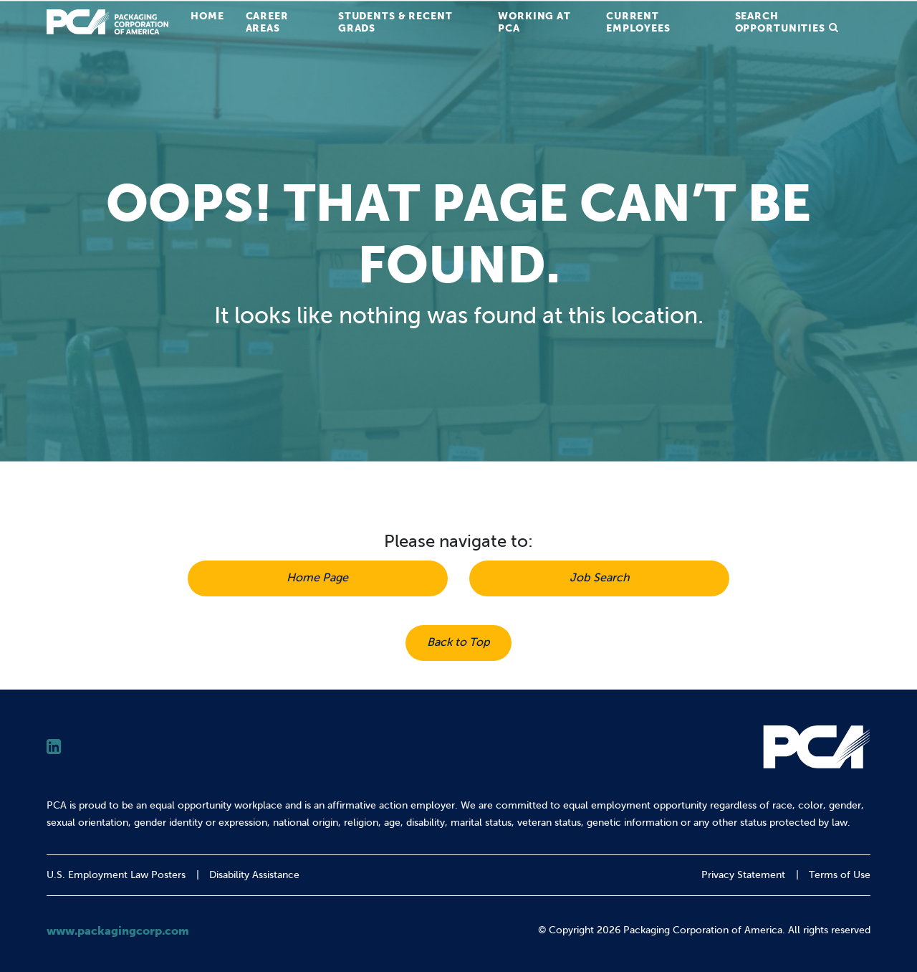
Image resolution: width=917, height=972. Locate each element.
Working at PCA (534, 22)
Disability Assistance (254, 874)
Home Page (317, 577)
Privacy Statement (743, 874)
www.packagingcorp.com (118, 930)
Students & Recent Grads (395, 22)
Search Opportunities (780, 22)
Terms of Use (839, 874)
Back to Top (458, 642)
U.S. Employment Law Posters (116, 874)
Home (207, 16)
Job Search (600, 577)
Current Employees (638, 22)
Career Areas (267, 22)
